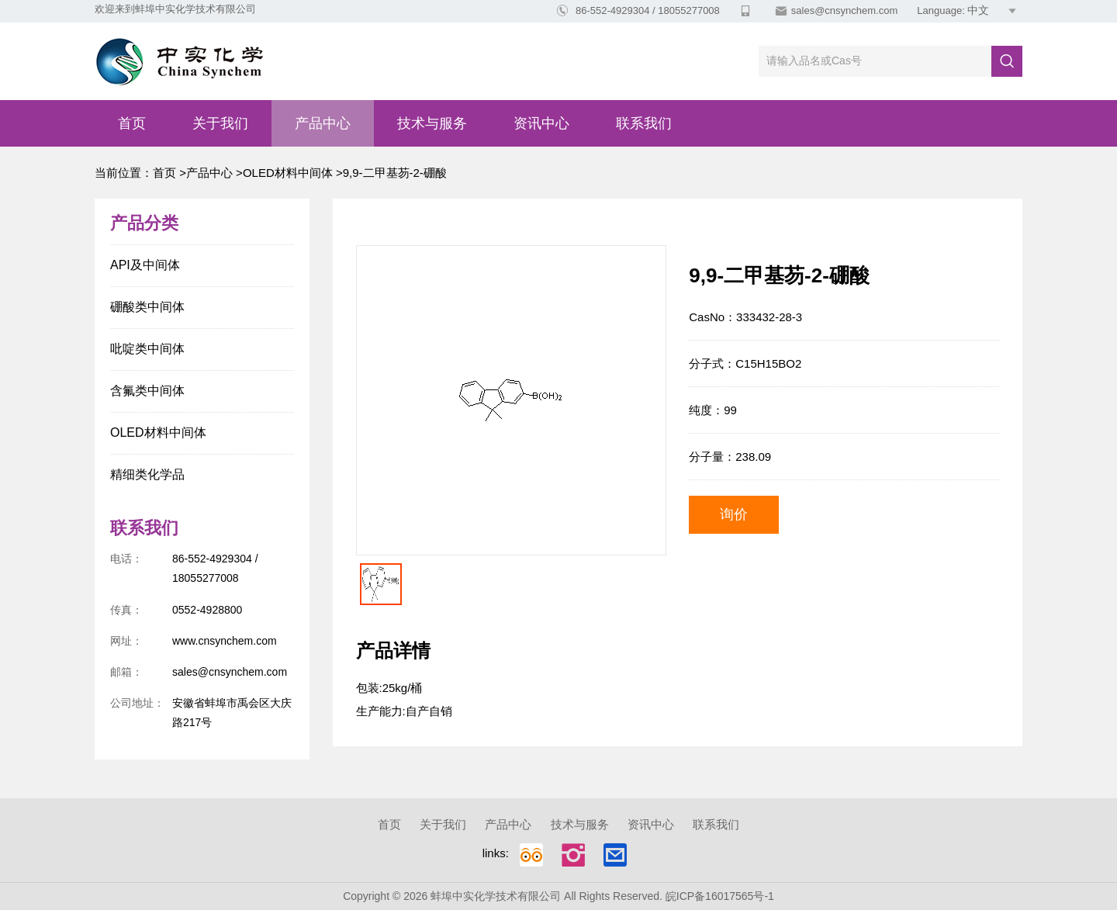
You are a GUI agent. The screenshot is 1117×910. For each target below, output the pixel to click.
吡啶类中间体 (147, 348)
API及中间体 (145, 265)
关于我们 (220, 123)
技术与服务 (432, 123)
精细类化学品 (147, 474)
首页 (132, 123)
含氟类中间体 (147, 390)
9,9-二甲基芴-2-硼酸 (395, 172)
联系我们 (644, 123)
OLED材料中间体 (288, 172)
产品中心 (323, 123)
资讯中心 (541, 123)
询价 (734, 514)
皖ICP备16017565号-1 (720, 896)
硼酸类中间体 (147, 306)
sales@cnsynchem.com (844, 10)
